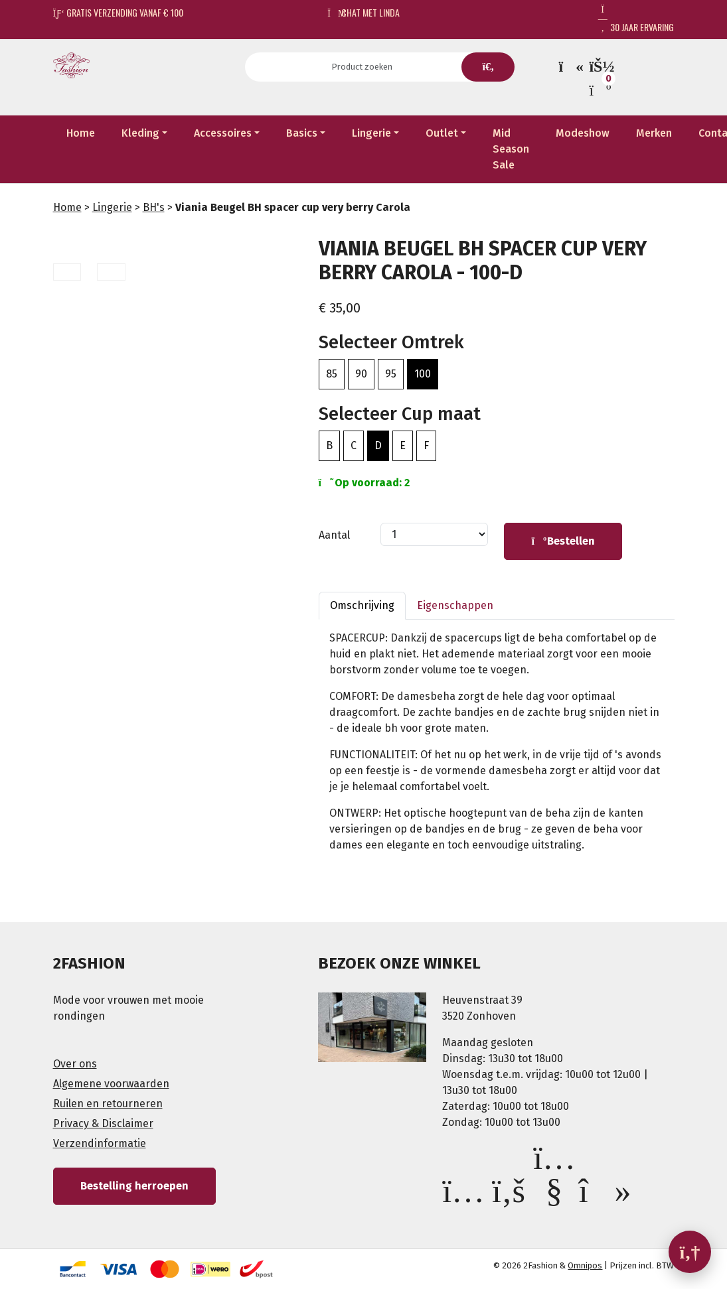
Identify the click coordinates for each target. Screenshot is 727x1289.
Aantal (334, 535)
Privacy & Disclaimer (103, 1123)
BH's (154, 207)
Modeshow (582, 133)
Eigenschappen (455, 605)
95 (390, 374)
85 (331, 374)
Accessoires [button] (223, 133)
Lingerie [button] (371, 133)
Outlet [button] (442, 133)
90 (361, 374)
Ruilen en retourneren (108, 1103)
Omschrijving (362, 605)
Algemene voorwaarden (111, 1083)
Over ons (75, 1063)
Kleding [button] (140, 133)
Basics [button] (301, 133)
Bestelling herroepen (134, 1186)
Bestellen (563, 541)
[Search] (366, 67)
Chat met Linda (363, 12)
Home (80, 133)
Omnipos (585, 1265)
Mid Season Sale (511, 149)
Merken (654, 133)
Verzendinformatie (99, 1143)
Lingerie (112, 207)
